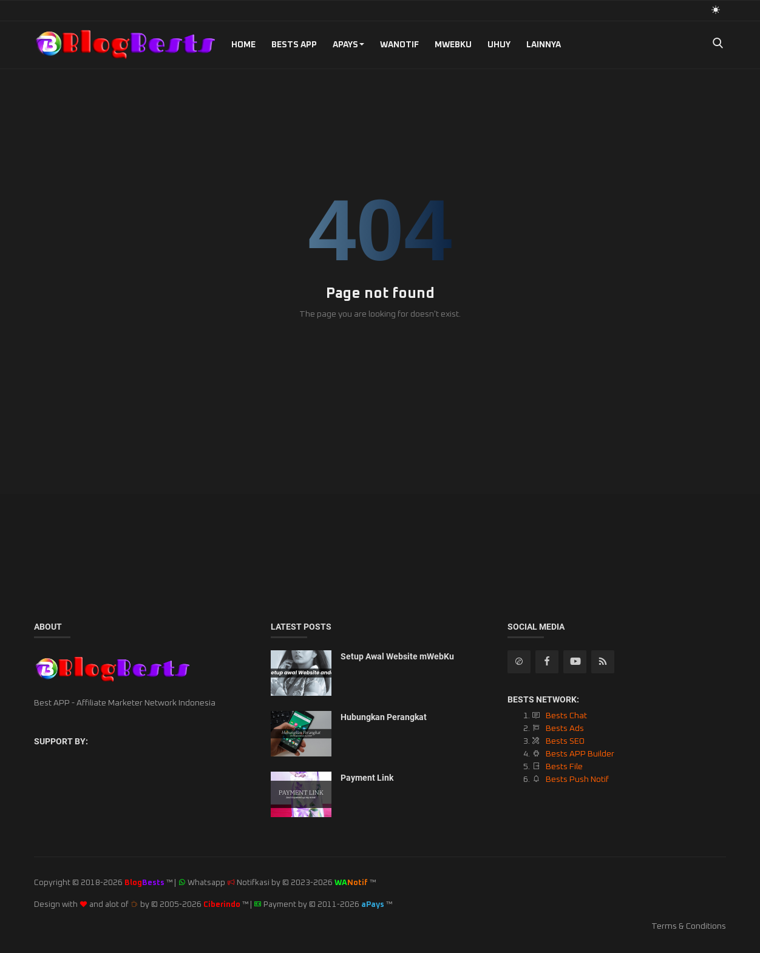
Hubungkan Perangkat (384, 717)
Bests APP (294, 45)
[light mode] (715, 10)
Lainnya (543, 45)
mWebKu (453, 45)
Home (243, 45)
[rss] (519, 661)
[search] (717, 45)
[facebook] (546, 661)
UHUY (499, 45)
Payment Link (367, 778)
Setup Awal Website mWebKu (397, 656)
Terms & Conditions (688, 926)
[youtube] (574, 661)
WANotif (399, 45)
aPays (348, 45)
